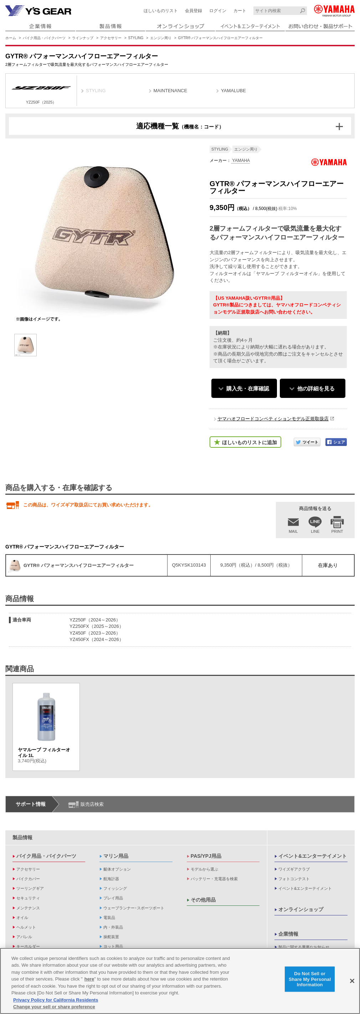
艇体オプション (117, 869)
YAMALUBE (233, 90)
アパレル (24, 937)
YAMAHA (240, 160)
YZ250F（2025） (41, 91)
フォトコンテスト (294, 879)
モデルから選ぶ (204, 869)
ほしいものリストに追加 (249, 442)
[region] (180, 981)
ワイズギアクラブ (294, 869)
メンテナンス (28, 908)
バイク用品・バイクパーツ (44, 38)
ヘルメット (26, 927)
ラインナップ (82, 38)
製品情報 (22, 837)
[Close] (352, 981)
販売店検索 (92, 804)
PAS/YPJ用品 (206, 856)
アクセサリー (111, 38)
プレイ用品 (113, 898)
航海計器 (111, 879)
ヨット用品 (113, 946)
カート (239, 10)
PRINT (337, 531)
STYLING (136, 38)
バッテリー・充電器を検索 (214, 879)
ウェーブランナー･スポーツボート (133, 908)
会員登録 (193, 10)
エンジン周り (160, 38)
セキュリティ (28, 898)
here (89, 979)
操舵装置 (111, 937)
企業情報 (288, 934)
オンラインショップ (300, 909)
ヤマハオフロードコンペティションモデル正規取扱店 (273, 418)
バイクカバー (28, 879)
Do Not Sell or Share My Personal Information (310, 979)
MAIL (293, 531)
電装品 (109, 917)
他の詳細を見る (316, 388)
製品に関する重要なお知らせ (303, 947)
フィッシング (115, 888)
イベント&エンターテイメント (312, 856)
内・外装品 (113, 927)
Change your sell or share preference (54, 1006)
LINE (315, 531)
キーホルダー (28, 946)
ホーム (10, 38)
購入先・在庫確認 (247, 388)
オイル (22, 917)
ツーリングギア (30, 888)
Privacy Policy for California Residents (55, 1000)
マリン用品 (115, 856)
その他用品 (203, 900)
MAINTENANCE (170, 90)
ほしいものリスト (161, 10)
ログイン (217, 10)
